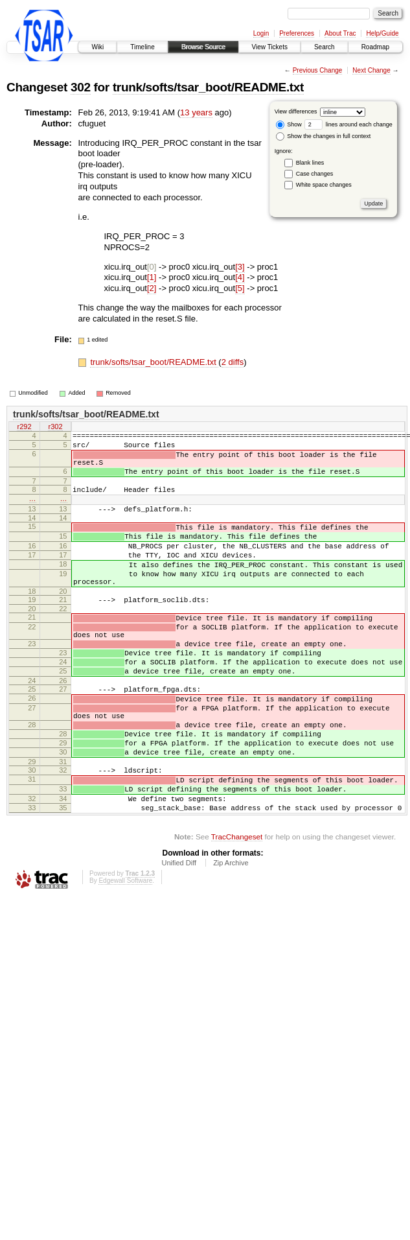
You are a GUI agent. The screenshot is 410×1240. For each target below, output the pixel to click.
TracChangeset (236, 908)
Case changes (315, 173)
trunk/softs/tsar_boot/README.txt (208, 87)
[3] (239, 267)
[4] (239, 277)
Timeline (142, 47)
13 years (196, 112)
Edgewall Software (125, 952)
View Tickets (270, 47)
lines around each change (348, 124)
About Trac (340, 33)
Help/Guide (382, 33)
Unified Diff (178, 935)
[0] (151, 267)
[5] (239, 288)
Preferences (296, 33)
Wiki (97, 47)
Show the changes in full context (323, 136)
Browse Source (203, 47)
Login (261, 33)
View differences (296, 111)
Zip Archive (230, 935)
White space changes (324, 184)
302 (81, 87)
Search (324, 47)
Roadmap (375, 47)
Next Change (371, 70)
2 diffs (233, 362)
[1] (151, 277)
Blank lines (310, 162)
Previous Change (318, 70)
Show (289, 124)
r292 (24, 428)
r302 (55, 428)
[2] (151, 288)
